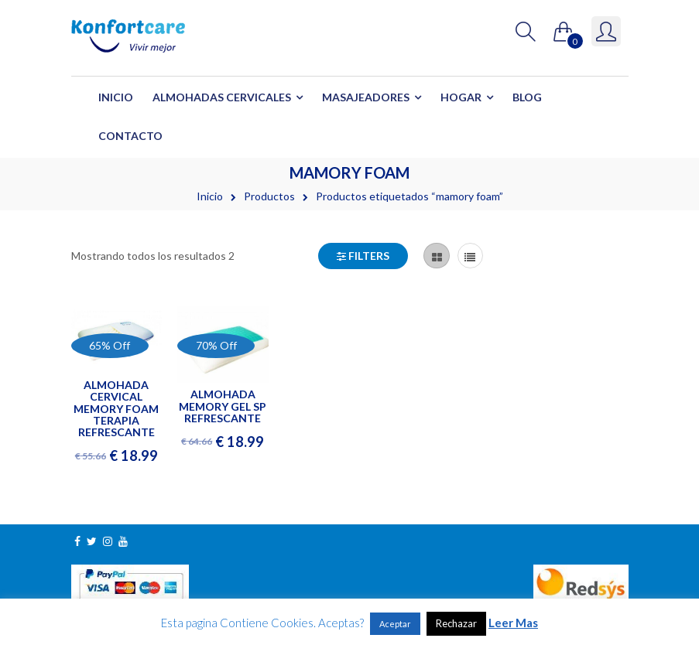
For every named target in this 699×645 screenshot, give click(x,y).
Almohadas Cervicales (221, 97)
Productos (269, 196)
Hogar (460, 97)
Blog (527, 97)
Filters (363, 255)
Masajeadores (365, 97)
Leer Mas (513, 623)
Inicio (115, 97)
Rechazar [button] (456, 623)
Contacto (130, 135)
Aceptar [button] (395, 624)
